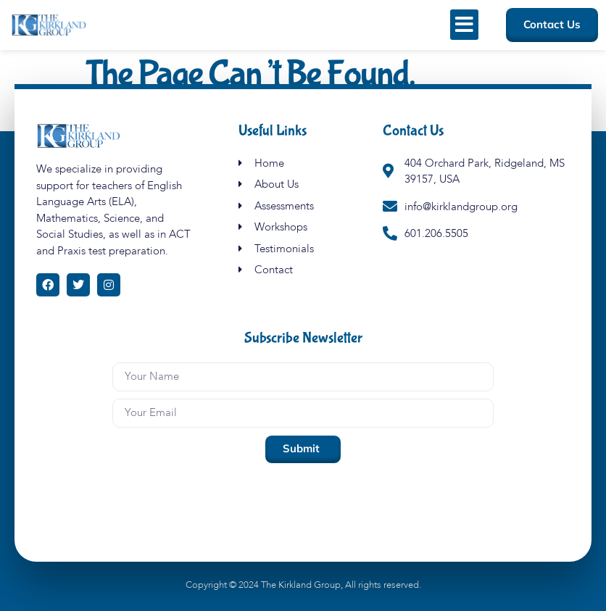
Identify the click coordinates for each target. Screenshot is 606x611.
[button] (464, 24)
